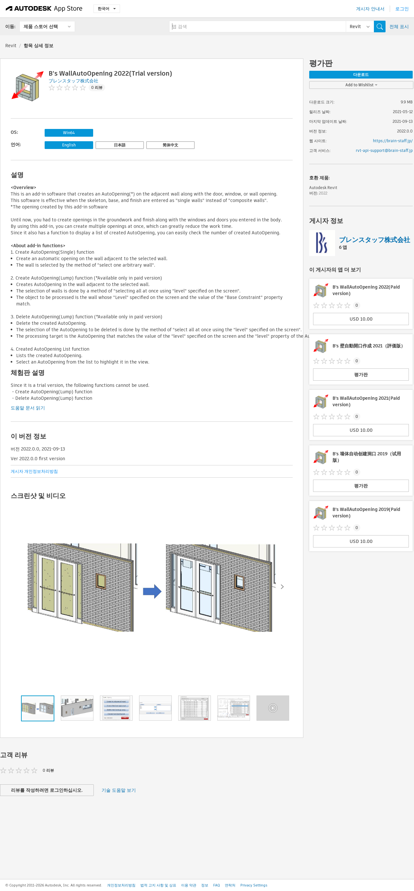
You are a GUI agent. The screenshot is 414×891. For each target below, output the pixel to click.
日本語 (119, 145)
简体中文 (170, 145)
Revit (10, 45)
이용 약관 (188, 885)
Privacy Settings (253, 885)
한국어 (107, 8)
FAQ (216, 885)
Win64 (69, 132)
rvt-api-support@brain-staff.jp (384, 150)
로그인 (402, 8)
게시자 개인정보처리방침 (34, 471)
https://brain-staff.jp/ (393, 140)
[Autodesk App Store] (44, 9)
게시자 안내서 (370, 8)
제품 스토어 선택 (41, 26)
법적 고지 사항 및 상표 (158, 885)
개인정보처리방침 (121, 885)
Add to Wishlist (361, 85)
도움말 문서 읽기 (28, 408)
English (69, 145)
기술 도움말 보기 (119, 790)
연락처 (230, 885)
